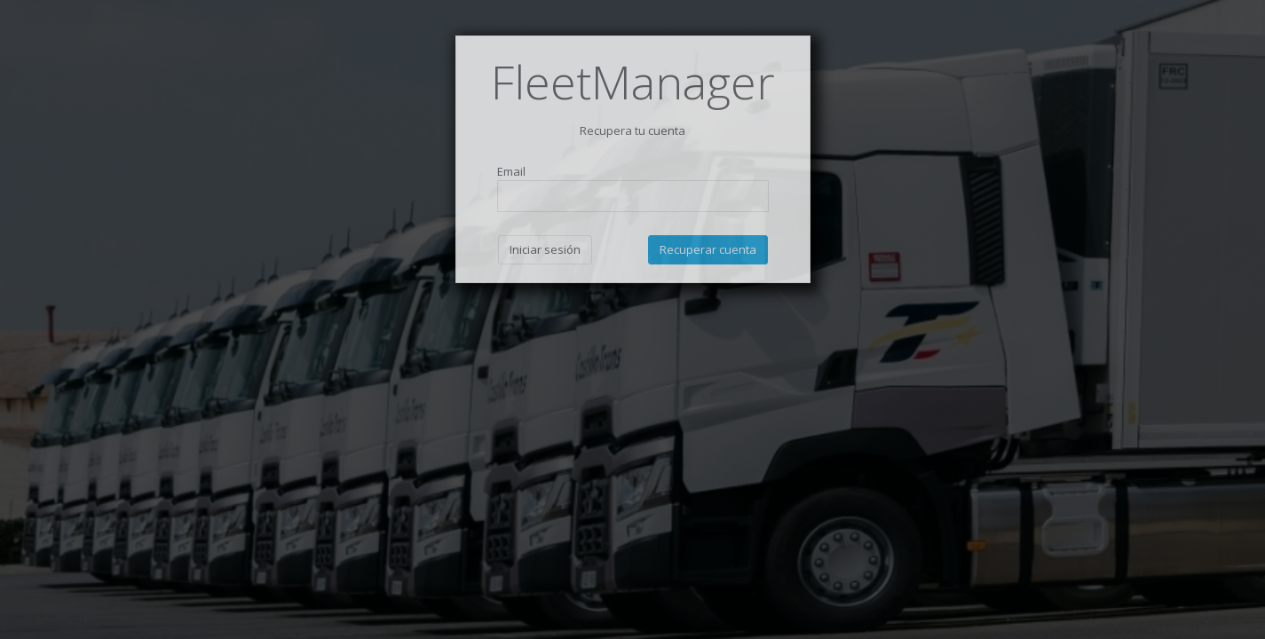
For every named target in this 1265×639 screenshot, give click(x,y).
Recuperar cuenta (708, 249)
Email (511, 171)
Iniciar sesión (545, 249)
